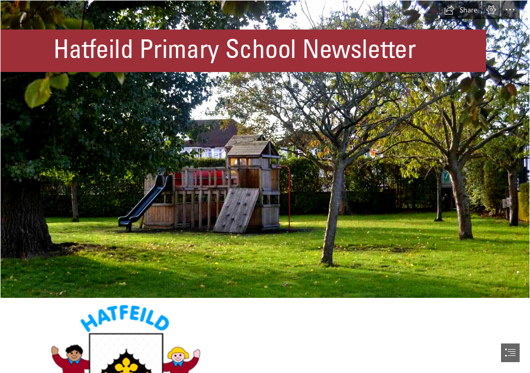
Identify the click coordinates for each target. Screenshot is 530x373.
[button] (460, 10)
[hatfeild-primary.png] (265, 149)
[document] (265, 186)
